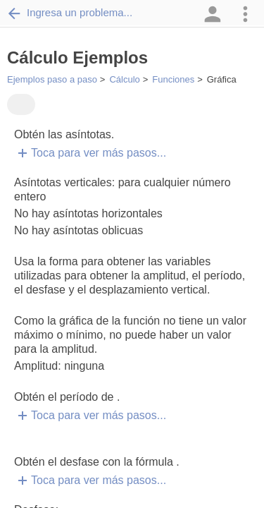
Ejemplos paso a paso (52, 79)
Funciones (173, 79)
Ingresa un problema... (69, 12)
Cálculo (124, 79)
